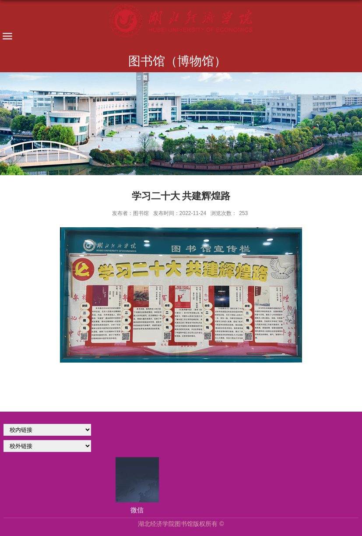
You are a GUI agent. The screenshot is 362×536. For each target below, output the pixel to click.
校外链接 (47, 446)
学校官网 (47, 430)
